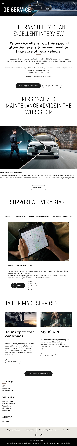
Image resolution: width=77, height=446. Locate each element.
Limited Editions (8, 390)
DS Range (7, 381)
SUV (3, 386)
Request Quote (7, 401)
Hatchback (6, 388)
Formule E (5, 421)
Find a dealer (6, 408)
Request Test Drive (8, 404)
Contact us (6, 410)
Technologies (7, 406)
